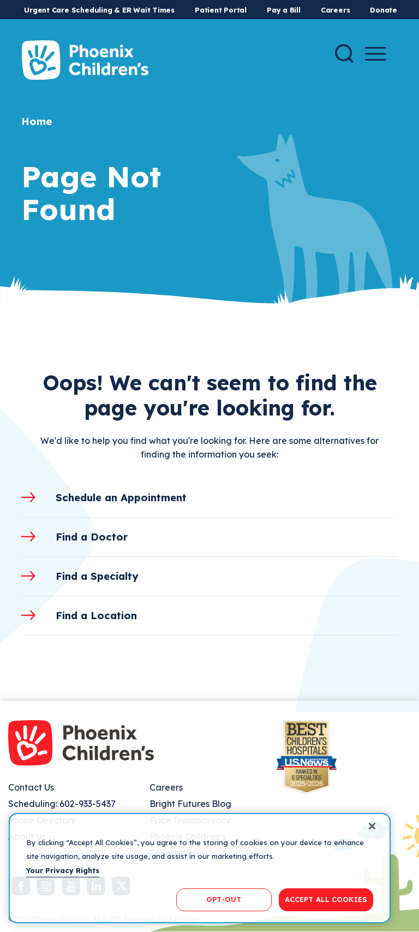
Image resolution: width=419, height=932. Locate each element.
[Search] (344, 53)
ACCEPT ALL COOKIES (326, 899)
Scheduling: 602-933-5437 (62, 803)
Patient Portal (221, 9)
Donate (383, 9)
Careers (335, 9)
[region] (200, 868)
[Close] (372, 826)
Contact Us (31, 787)
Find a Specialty (97, 576)
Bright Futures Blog (190, 803)
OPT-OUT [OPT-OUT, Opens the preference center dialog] (223, 899)
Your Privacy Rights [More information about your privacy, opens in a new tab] (62, 870)
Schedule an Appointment (121, 497)
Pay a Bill (284, 9)
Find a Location (96, 615)
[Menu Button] (375, 54)
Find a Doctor (92, 536)
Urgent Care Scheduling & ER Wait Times (99, 9)
